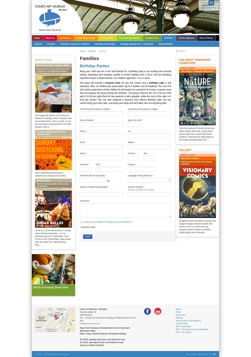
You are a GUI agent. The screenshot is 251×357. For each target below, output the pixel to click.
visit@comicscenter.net (90, 323)
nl (206, 2)
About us (49, 38)
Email (83, 142)
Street (83, 153)
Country (132, 164)
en (211, 2)
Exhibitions (65, 38)
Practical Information (129, 38)
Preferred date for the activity (93, 175)
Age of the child (135, 120)
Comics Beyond (186, 38)
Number (132, 153)
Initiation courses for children (75, 44)
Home (37, 38)
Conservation (107, 38)
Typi (214, 354)
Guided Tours (152, 38)
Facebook (147, 311)
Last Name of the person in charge (143, 109)
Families (51, 44)
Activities (168, 38)
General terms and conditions (188, 321)
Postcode (84, 164)
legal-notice (181, 315)
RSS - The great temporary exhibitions (192, 329)
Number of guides (149, 188)
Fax (129, 131)
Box (145, 153)
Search (182, 51)
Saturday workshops (105, 44)
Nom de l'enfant (87, 120)
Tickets (208, 8)
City (98, 164)
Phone (83, 131)
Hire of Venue (206, 38)
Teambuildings (165, 44)
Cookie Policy (182, 323)
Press (178, 312)
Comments (84, 201)
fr (201, 2)
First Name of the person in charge (95, 109)
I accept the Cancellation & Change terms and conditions (107, 222)
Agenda (38, 44)
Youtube (158, 311)
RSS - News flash (183, 326)
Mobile (131, 142)
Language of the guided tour (140, 175)
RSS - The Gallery (183, 332)
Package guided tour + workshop (136, 44)
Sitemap (179, 318)
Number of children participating (101, 188)
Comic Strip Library (86, 38)
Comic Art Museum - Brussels (57, 17)
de (216, 2)
